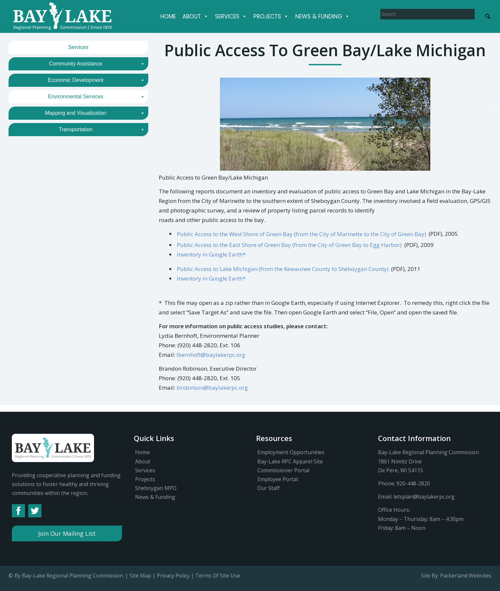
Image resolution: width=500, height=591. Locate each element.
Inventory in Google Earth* (211, 254)
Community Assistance (97, 63)
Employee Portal (277, 479)
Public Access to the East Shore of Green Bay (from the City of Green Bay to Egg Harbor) (289, 245)
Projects (271, 16)
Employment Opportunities (290, 452)
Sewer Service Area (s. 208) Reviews (55, 166)
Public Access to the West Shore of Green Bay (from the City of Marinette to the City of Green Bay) (301, 233)
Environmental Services (96, 96)
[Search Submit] (488, 16)
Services (231, 16)
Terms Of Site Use (217, 575)
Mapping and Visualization (95, 182)
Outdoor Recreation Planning (78, 155)
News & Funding (322, 16)
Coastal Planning (78, 109)
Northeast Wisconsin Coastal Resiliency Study (69, 132)
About (195, 16)
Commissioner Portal (283, 470)
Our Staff (268, 488)
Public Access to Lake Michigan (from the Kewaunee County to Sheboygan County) (283, 269)
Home (168, 16)
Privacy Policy (173, 575)
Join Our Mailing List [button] (67, 533)
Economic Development (96, 80)
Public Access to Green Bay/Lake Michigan (65, 120)
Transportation (102, 198)
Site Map (140, 575)
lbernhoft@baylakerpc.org (211, 354)
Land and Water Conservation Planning (78, 143)
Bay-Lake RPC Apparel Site (290, 461)
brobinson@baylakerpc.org (212, 387)
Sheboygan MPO (156, 488)
